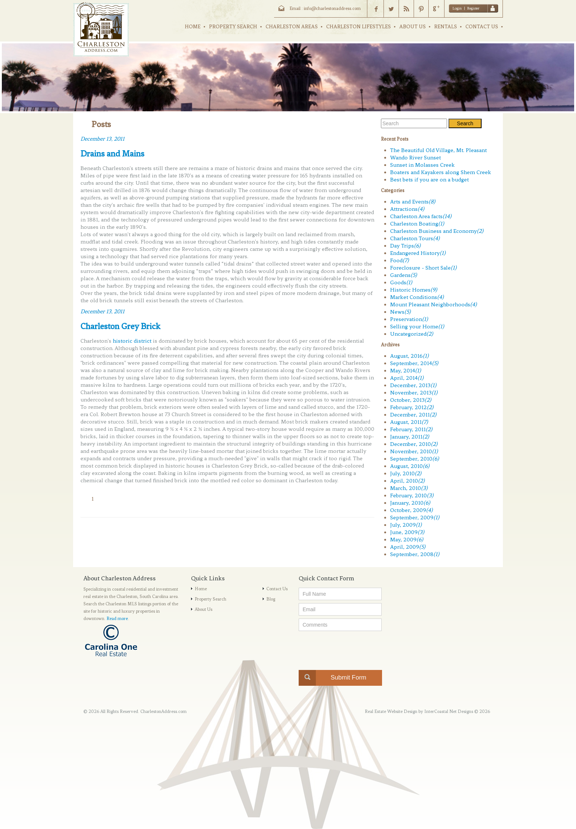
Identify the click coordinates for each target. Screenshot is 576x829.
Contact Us (277, 588)
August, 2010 (409, 466)
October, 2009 (411, 510)
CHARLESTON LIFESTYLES (358, 27)
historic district (132, 341)
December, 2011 (413, 414)
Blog (270, 599)
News (400, 312)
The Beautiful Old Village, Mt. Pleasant (438, 150)
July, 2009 (406, 525)
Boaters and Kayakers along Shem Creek (440, 172)
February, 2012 (411, 407)
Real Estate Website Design (391, 711)
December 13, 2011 (102, 139)
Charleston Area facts (420, 216)
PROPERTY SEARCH (233, 27)
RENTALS (445, 27)
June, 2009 (407, 532)
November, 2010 (414, 451)
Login (457, 8)
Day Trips (405, 245)
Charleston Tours (415, 238)
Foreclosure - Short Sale (423, 267)
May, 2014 (405, 370)
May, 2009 (406, 539)
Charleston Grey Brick (120, 326)
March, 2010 (409, 488)
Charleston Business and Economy (436, 231)
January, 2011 (409, 436)
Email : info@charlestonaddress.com (325, 8)
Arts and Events (412, 201)
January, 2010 (410, 503)
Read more (117, 618)
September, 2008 (414, 554)
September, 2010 (414, 458)
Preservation (409, 319)
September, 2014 (414, 363)
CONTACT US (481, 27)
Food (399, 260)
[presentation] (354, 648)
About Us (203, 609)
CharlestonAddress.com (163, 711)
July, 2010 (405, 473)
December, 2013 (413, 385)
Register (473, 8)
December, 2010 (414, 444)
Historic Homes (413, 289)
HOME (193, 27)
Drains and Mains (112, 153)
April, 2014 (407, 378)
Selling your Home (417, 326)
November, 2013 (414, 392)
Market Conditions (417, 297)
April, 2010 (407, 480)
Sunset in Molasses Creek (422, 165)
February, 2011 (411, 429)
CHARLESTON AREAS (292, 27)
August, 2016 (409, 356)
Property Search (210, 599)
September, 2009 (414, 517)
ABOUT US (412, 27)
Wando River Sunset (415, 157)
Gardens (403, 275)
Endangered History (418, 253)
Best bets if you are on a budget (429, 179)
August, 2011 (409, 422)
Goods (401, 282)
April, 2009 (407, 547)
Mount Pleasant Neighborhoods (433, 304)
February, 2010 (411, 495)
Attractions (407, 209)
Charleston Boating (417, 223)
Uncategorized (411, 334)
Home (201, 588)
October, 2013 (410, 400)
